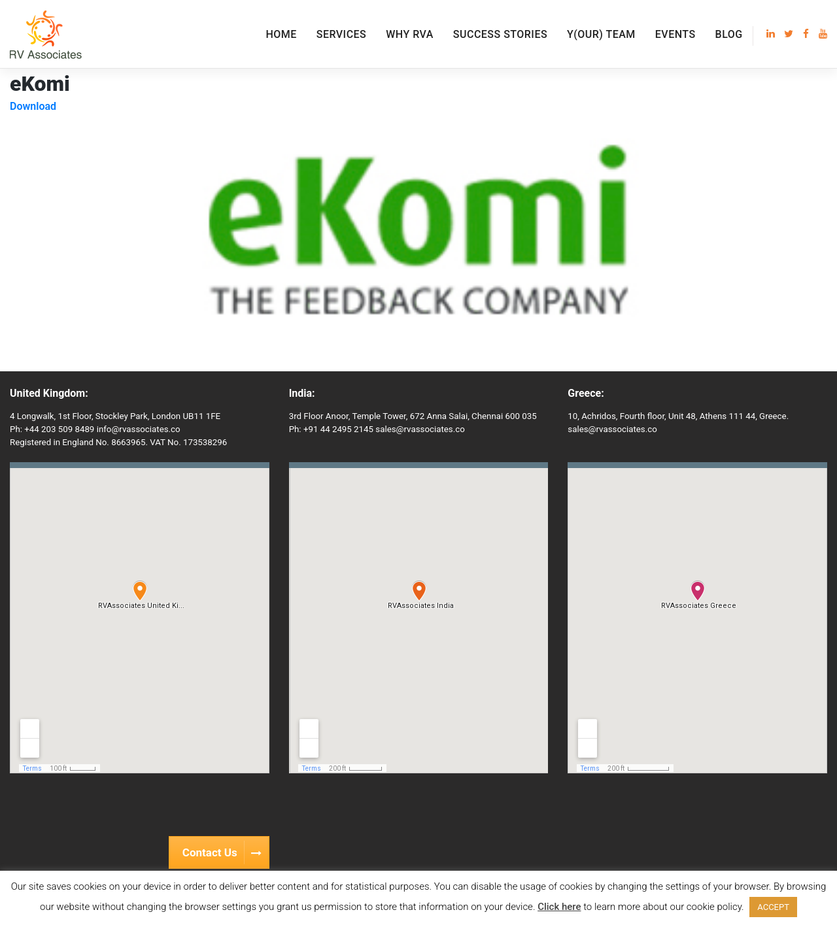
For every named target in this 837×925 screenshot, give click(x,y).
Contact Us (225, 852)
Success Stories (500, 34)
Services (341, 34)
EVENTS (675, 34)
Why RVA (410, 34)
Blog (729, 34)
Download (33, 106)
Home (280, 34)
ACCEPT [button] (773, 907)
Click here (559, 907)
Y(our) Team (601, 34)
